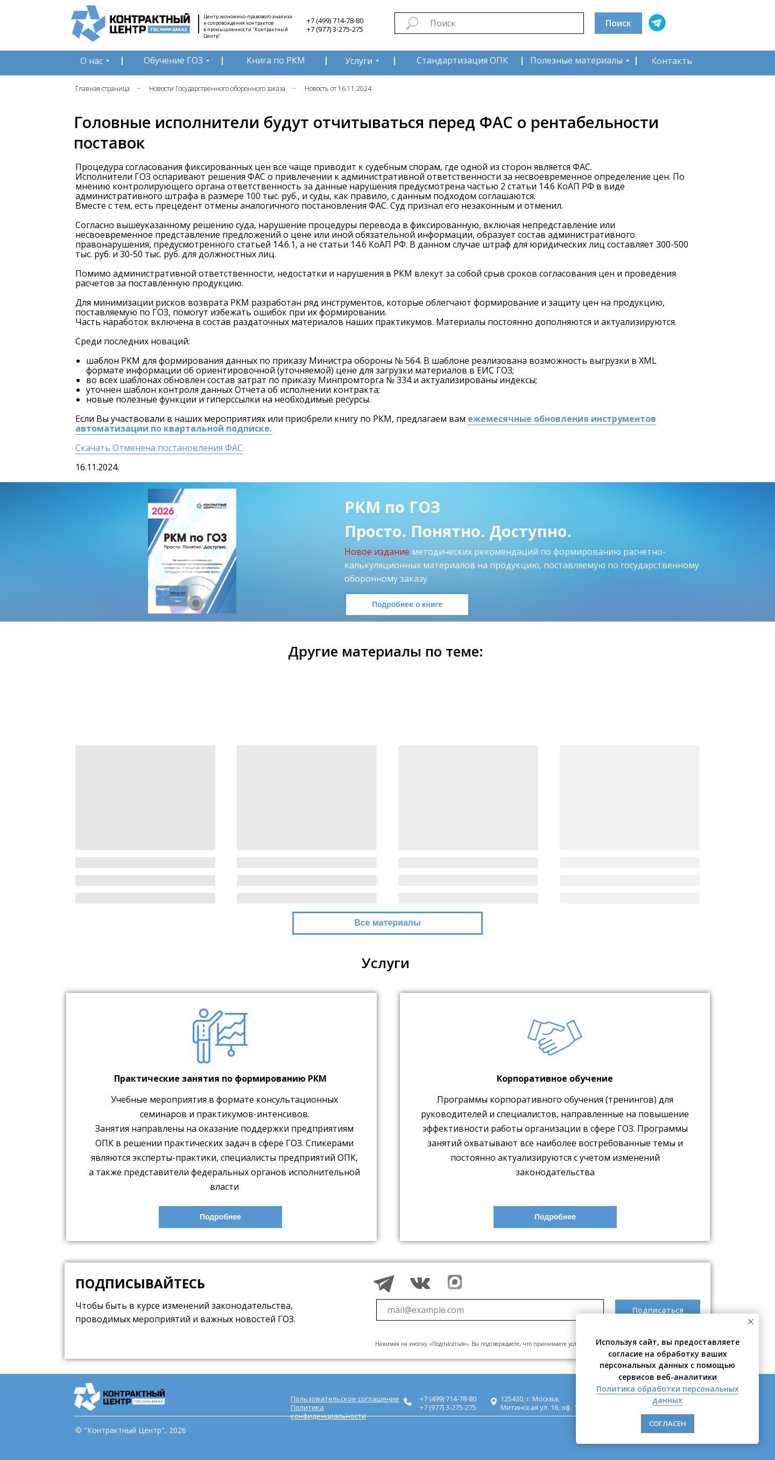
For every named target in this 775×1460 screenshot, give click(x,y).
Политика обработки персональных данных (667, 1395)
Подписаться (658, 1310)
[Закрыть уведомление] (750, 1321)
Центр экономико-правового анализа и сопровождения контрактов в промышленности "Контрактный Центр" (247, 26)
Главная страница (102, 88)
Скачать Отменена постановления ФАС (159, 448)
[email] (490, 1310)
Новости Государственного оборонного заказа (217, 88)
